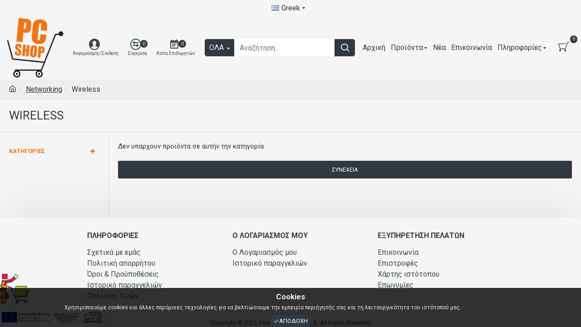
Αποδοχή (293, 320)
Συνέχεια (345, 169)
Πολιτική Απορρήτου (489, 307)
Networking (44, 89)
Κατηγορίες (27, 151)
